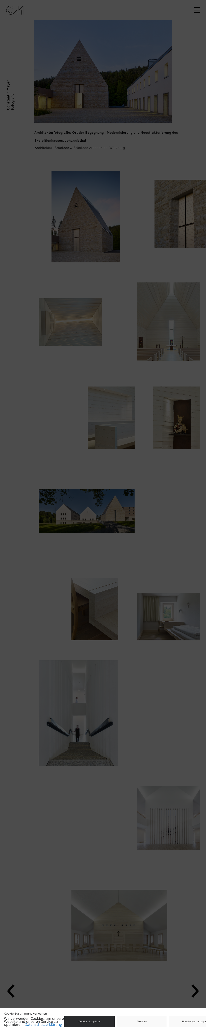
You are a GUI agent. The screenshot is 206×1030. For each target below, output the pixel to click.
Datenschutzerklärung (43, 1024)
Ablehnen (142, 1021)
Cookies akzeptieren (90, 1021)
